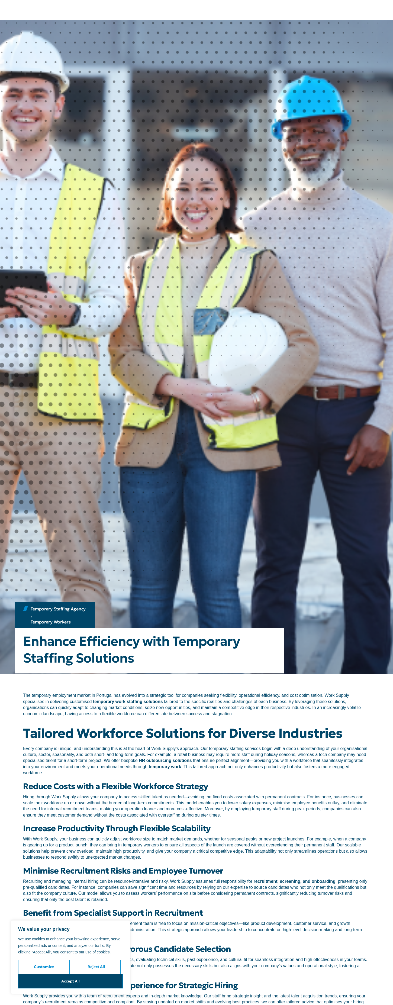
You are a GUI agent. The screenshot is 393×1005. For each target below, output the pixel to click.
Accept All (70, 981)
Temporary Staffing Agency (58, 609)
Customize (44, 966)
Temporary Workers (51, 622)
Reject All (96, 966)
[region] (70, 957)
